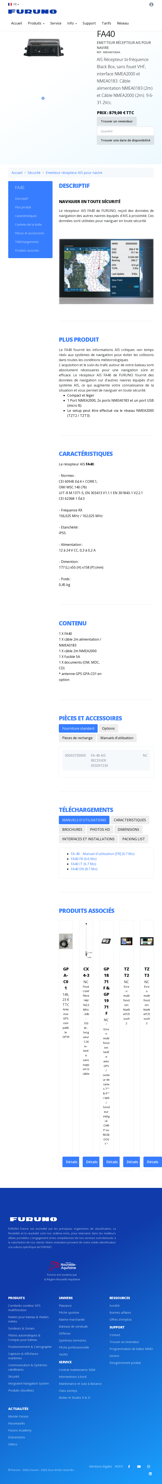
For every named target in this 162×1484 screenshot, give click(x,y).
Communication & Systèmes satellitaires (27, 1367)
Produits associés (27, 250)
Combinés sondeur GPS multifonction (24, 1308)
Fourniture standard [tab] (78, 728)
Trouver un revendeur (117, 121)
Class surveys (68, 1391)
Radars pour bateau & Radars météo (28, 1319)
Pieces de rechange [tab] (77, 738)
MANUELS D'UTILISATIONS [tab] (84, 820)
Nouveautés (16, 1423)
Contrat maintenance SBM (77, 1370)
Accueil (16, 23)
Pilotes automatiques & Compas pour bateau (24, 1337)
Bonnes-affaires (120, 1313)
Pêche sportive (69, 1313)
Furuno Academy (19, 1430)
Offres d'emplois (120, 1319)
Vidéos (12, 1444)
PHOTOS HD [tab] (100, 829)
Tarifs (106, 23)
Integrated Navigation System (28, 1383)
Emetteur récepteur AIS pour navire (74, 172)
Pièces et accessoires (29, 233)
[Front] (32, 11)
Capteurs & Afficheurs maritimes (23, 1356)
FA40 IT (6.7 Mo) (83, 864)
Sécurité (34, 172)
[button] (13, 4)
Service (55, 23)
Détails (71, 1162)
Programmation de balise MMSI (131, 1349)
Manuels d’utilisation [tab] (116, 738)
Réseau (123, 23)
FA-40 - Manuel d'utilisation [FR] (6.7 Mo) (103, 853)
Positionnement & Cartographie (30, 1347)
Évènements (16, 1437)
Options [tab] (108, 728)
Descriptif (21, 199)
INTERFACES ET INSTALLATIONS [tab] (88, 839)
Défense (64, 1333)
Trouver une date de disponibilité (125, 140)
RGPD (119, 1466)
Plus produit (23, 207)
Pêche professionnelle (74, 1347)
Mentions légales (100, 1466)
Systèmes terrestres (72, 1340)
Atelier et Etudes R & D (74, 1398)
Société (114, 1306)
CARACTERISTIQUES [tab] (130, 820)
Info (72, 23)
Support (89, 23)
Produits (36, 23)
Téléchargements (27, 242)
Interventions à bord (72, 1377)
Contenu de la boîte (28, 224)
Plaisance (65, 1306)
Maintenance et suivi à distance (80, 1384)
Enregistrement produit (125, 1363)
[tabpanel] (43, 69)
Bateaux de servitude (73, 1326)
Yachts (63, 1354)
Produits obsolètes (21, 1390)
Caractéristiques (26, 216)
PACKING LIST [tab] (133, 839)
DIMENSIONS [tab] (128, 829)
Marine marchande (72, 1319)
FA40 (19, 187)
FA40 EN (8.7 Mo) (84, 869)
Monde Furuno (18, 1416)
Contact (114, 1335)
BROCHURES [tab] (72, 829)
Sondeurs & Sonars (21, 1328)
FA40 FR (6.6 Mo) (84, 859)
